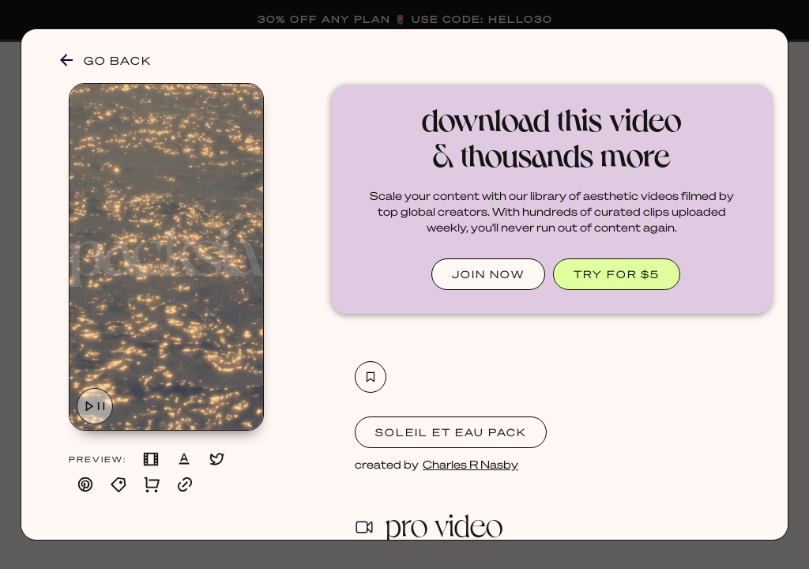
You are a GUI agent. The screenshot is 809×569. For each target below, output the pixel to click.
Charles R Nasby (470, 464)
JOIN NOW (488, 274)
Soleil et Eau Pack (450, 432)
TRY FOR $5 (617, 274)
